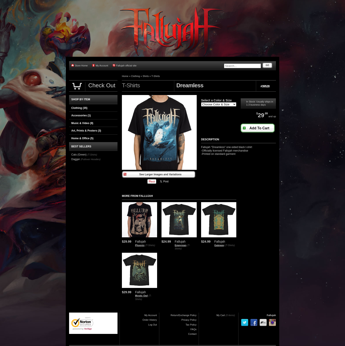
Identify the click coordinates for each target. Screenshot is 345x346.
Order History (150, 320)
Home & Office (82, 138)
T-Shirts (155, 76)
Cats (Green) (78, 154)
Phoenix (140, 245)
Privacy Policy (189, 320)
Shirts (146, 76)
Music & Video (82, 123)
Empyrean (180, 245)
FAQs (193, 329)
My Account (100, 65)
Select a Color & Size (216, 100)
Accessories (81, 115)
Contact (192, 334)
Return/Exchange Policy (183, 315)
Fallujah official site (125, 65)
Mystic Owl (141, 295)
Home (125, 76)
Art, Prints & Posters (86, 130)
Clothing (135, 76)
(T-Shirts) (150, 245)
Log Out (152, 324)
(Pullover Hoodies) (90, 159)
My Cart (221, 315)
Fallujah (271, 315)
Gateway (219, 245)
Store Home (79, 65)
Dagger (75, 159)
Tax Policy (190, 324)
